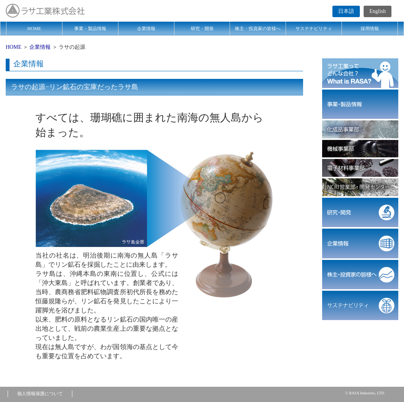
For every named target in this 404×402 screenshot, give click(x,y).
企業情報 (146, 28)
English (377, 11)
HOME (34, 28)
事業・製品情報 (90, 28)
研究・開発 (202, 28)
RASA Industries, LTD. (367, 393)
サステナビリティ (313, 28)
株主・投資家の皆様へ (258, 28)
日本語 (346, 11)
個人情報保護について (40, 393)
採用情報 (370, 28)
